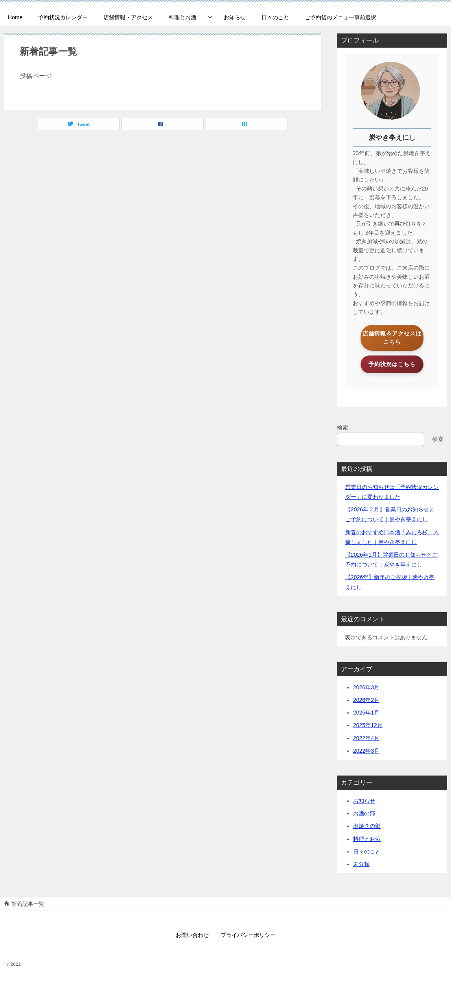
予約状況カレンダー (63, 17)
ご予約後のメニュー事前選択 (340, 17)
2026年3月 (366, 687)
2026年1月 (366, 712)
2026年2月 (366, 700)
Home (15, 17)
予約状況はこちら (392, 364)
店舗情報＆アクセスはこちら (392, 337)
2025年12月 (368, 725)
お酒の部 (364, 813)
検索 (342, 427)
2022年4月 (366, 738)
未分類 (361, 864)
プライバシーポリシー (248, 935)
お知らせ (235, 17)
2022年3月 (366, 751)
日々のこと (275, 17)
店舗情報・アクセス (128, 17)
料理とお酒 (182, 17)
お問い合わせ (192, 935)
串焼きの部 (367, 826)
